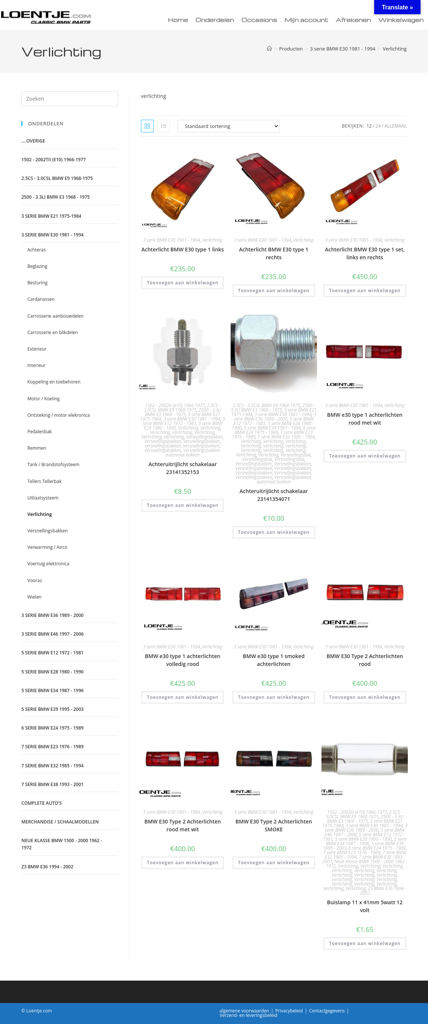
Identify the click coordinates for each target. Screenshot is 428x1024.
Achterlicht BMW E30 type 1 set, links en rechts (364, 253)
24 (378, 126)
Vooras (34, 580)
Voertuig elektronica (48, 563)
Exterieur (36, 349)
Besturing (37, 282)
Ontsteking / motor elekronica (58, 415)
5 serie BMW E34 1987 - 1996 (272, 428)
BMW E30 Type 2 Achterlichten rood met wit (182, 825)
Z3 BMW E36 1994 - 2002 (383, 890)
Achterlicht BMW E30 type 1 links (182, 249)
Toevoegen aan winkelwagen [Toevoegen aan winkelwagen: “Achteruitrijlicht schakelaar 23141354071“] (274, 532)
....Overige (33, 141)
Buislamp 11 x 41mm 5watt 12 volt (365, 906)
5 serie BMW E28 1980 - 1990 (363, 839)
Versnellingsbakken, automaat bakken (193, 452)
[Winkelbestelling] (229, 126)
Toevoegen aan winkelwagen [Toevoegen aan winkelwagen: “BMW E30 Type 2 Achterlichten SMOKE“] (274, 862)
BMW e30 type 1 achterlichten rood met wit (365, 418)
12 (369, 126)
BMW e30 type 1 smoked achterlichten (274, 659)
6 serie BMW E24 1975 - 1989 (275, 430)
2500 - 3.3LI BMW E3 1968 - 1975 (183, 412)
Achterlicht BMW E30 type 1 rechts (273, 253)
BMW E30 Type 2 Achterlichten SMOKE (273, 825)
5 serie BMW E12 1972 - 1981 (184, 421)
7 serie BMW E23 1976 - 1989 (352, 852)
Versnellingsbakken (204, 437)
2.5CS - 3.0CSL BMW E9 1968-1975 (182, 407)
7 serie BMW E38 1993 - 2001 (52, 784)
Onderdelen (214, 20)
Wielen (34, 597)
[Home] (269, 48)
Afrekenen (353, 20)
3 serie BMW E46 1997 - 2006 (52, 634)
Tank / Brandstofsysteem (53, 464)
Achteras (36, 250)
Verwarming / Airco (47, 547)
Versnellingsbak (296, 455)
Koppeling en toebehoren (53, 382)
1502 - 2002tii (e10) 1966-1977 (175, 405)
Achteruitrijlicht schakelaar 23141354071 (274, 494)
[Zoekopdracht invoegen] (69, 98)
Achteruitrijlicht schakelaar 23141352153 (182, 468)
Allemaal (396, 126)
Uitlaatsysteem (42, 498)
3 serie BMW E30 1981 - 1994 (171, 240)
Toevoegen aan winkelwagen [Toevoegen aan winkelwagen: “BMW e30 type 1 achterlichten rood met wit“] (364, 456)
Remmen (36, 448)
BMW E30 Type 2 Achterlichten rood (364, 659)
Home (178, 20)
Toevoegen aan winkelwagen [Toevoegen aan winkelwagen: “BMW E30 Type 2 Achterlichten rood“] (364, 697)
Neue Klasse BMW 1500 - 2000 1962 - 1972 (61, 844)
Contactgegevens (327, 1011)
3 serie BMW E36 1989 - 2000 (275, 416)
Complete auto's (41, 803)
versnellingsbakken (163, 446)
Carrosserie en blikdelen (52, 332)
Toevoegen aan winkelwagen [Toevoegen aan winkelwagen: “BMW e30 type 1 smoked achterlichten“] (274, 697)
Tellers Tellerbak (44, 481)
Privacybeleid (289, 1011)
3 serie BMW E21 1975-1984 (51, 216)
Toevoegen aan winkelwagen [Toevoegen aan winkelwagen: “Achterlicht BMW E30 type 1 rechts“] (274, 290)
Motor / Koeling (43, 398)
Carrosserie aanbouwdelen (55, 316)
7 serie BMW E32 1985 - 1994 (286, 437)
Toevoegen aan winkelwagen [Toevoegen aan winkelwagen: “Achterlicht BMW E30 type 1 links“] (182, 282)
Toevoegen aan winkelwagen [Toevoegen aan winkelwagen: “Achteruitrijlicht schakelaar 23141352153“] (182, 505)
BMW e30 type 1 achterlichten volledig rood (183, 659)
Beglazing (37, 266)
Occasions (259, 20)
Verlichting (395, 48)
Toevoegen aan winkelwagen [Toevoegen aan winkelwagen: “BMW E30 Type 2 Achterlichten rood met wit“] (182, 862)
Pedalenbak (39, 431)
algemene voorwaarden (244, 1011)
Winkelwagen (401, 20)
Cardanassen (41, 299)
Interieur (36, 365)
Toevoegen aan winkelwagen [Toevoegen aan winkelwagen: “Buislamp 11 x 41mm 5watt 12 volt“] (364, 943)
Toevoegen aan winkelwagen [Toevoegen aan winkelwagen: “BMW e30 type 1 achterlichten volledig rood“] (182, 697)
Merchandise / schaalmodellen (60, 822)
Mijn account (306, 20)
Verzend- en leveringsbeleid (248, 1015)
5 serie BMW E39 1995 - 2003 (52, 709)
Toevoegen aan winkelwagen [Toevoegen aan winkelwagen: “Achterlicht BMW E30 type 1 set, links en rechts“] (364, 290)
